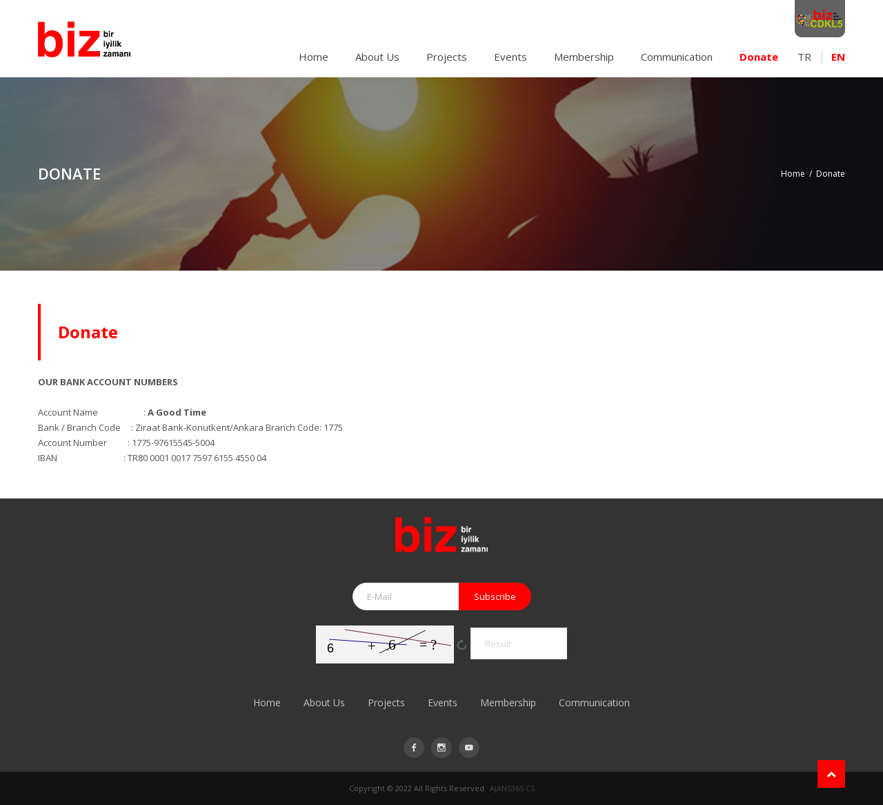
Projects (446, 57)
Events (510, 57)
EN (838, 57)
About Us (377, 57)
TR (804, 57)
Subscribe (495, 596)
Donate (759, 57)
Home (313, 57)
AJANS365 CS (512, 788)
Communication (677, 57)
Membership (584, 57)
